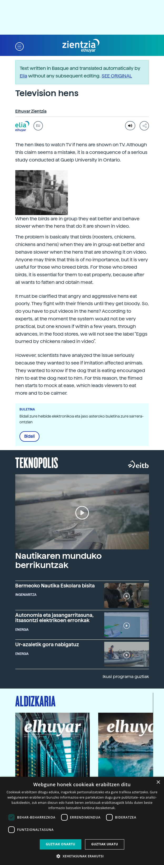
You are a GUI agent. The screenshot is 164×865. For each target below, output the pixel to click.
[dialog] (82, 821)
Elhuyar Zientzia (31, 111)
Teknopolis (36, 462)
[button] (19, 46)
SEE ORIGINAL (117, 76)
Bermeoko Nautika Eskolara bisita (55, 585)
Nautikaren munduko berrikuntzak (58, 560)
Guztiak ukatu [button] (104, 844)
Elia (23, 76)
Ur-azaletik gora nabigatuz (47, 644)
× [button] (158, 782)
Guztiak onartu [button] (60, 844)
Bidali (29, 436)
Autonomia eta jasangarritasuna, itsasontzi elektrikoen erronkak (54, 617)
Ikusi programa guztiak (126, 676)
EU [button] (38, 126)
